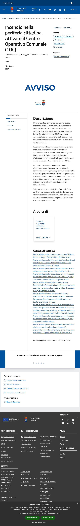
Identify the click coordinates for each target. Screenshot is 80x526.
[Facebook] (39, 9)
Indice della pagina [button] (13, 115)
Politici (3, 451)
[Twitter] (44, 9)
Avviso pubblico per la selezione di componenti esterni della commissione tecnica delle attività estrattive (53, 269)
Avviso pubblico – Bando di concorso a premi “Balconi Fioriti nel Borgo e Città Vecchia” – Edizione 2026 (53, 256)
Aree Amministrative (8, 440)
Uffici (3, 444)
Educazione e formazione (48, 436)
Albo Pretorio (44, 478)
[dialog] (40, 514)
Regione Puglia (8, 3)
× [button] (77, 504)
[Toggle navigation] (4, 9)
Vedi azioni (68, 28)
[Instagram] (54, 9)
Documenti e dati (7, 461)
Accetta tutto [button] (32, 518)
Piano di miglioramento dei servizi (48, 483)
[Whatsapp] (64, 9)
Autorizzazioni (45, 456)
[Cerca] (76, 9)
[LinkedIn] (59, 9)
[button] (40, 522)
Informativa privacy (47, 488)
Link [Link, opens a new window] (59, 513)
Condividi (58, 28)
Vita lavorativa (26, 444)
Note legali (44, 491)
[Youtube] (49, 9)
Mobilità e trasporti (27, 451)
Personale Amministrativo (6, 456)
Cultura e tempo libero (28, 440)
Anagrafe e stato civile (28, 437)
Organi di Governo (7, 437)
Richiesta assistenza (28, 485)
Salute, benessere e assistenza (47, 451)
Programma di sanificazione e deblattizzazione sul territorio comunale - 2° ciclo (52, 300)
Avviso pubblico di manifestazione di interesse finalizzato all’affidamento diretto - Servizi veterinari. (53, 295)
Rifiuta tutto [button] (48, 518)
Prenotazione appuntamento (26, 473)
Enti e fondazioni (7, 447)
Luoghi (62, 454)
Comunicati (64, 440)
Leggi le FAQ (25, 481)
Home (4, 18)
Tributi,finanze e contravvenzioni (45, 441)
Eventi (62, 457)
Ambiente (43, 446)
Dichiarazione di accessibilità (45, 496)
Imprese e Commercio (28, 447)
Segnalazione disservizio (29, 478)
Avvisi (18, 18)
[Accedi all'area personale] (71, 3)
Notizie (62, 437)
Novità (11, 18)
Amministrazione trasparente (46, 473)
